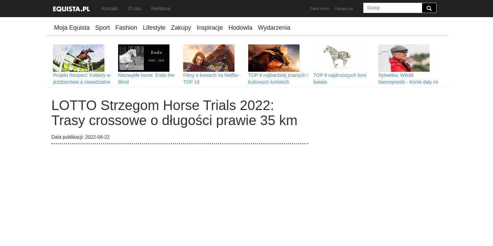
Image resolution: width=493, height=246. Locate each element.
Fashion (126, 27)
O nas (134, 8)
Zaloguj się (344, 8)
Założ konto (320, 8)
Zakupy (181, 27)
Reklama (160, 8)
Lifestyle (154, 27)
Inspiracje (210, 27)
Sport (102, 27)
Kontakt (110, 8)
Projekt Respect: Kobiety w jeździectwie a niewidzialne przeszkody (81, 82)
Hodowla (240, 27)
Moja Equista (72, 27)
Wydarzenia (274, 27)
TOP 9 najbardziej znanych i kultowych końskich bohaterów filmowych (278, 82)
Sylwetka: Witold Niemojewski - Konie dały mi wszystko (408, 82)
